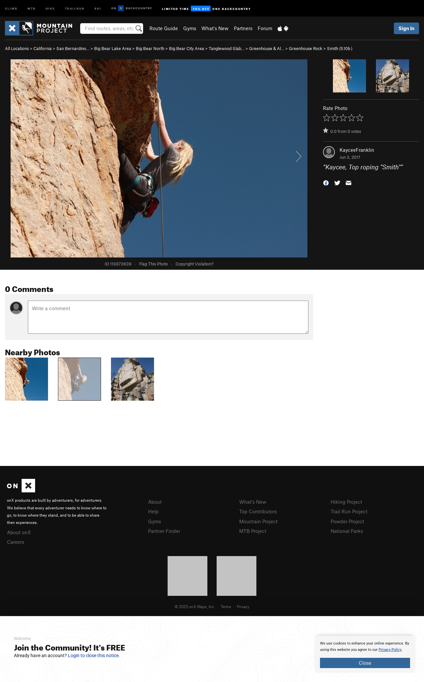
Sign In (406, 28)
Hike (50, 8)
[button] (326, 182)
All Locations (17, 48)
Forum (265, 28)
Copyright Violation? (194, 263)
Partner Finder (164, 531)
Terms (226, 606)
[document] (365, 654)
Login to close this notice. (94, 655)
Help (153, 511)
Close (365, 663)
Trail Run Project (349, 511)
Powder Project (347, 521)
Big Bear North (150, 48)
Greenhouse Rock (305, 48)
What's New (215, 28)
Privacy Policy (390, 650)
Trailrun (74, 8)
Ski (97, 8)
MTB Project (252, 531)
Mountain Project (258, 521)
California (42, 48)
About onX (19, 532)
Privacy (243, 606)
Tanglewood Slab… (226, 48)
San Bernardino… (72, 48)
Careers (15, 542)
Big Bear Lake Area (112, 48)
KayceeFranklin (357, 150)
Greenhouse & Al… (266, 48)
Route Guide (163, 28)
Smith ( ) (339, 48)
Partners (243, 28)
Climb (11, 8)
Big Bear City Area (186, 48)
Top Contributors (258, 511)
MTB (31, 8)
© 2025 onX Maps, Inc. (195, 606)
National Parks (347, 531)
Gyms (189, 28)
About (155, 502)
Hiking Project (346, 502)
